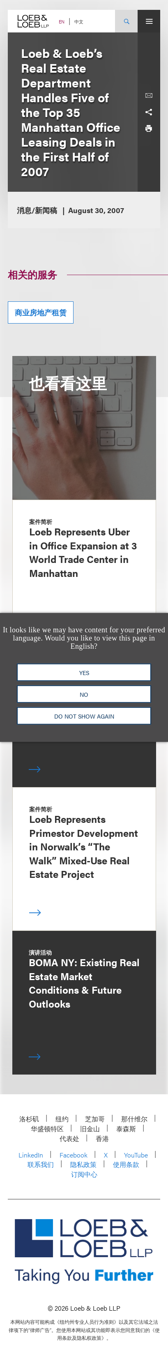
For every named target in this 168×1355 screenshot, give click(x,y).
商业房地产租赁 (41, 312)
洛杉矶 (29, 1118)
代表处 (69, 1138)
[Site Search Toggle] (126, 21)
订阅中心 (84, 1174)
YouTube (136, 1155)
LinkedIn (30, 1155)
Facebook (73, 1155)
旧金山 (90, 1128)
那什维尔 (134, 1118)
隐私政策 (83, 1164)
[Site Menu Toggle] (149, 21)
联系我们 (41, 1164)
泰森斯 (126, 1128)
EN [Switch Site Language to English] (61, 21)
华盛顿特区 (47, 1128)
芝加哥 (95, 1118)
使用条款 (126, 1164)
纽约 (62, 1118)
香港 (102, 1138)
